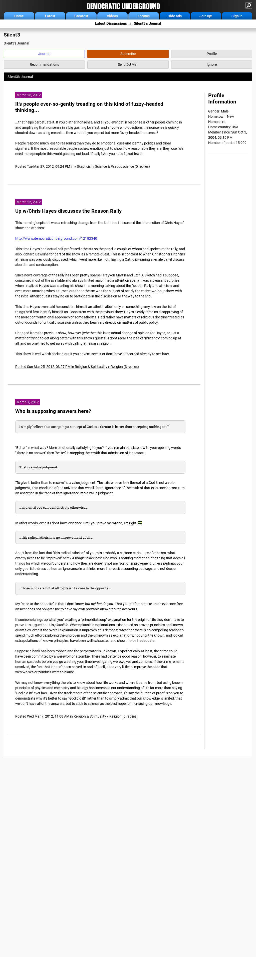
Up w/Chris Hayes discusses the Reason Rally (68, 211)
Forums (144, 16)
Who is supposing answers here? (53, 411)
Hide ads (175, 16)
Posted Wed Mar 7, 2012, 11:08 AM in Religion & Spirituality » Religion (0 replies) (76, 716)
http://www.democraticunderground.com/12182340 (56, 238)
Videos (112, 16)
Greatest (81, 16)
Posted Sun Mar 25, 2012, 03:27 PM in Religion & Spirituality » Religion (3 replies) (77, 367)
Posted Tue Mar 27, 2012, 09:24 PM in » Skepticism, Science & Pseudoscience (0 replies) (82, 166)
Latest (50, 16)
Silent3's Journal (147, 23)
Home (19, 16)
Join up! (205, 16)
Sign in (236, 16)
